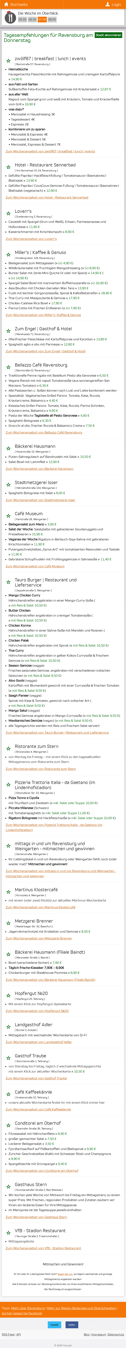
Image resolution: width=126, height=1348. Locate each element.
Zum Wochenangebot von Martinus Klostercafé (40, 907)
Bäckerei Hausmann (35, 446)
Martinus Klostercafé (36, 889)
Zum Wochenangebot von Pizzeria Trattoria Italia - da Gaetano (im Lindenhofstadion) (54, 827)
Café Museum (29, 513)
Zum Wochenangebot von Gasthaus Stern (36, 1217)
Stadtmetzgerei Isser (36, 482)
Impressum (98, 1334)
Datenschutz (116, 1334)
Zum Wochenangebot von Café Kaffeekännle (38, 1109)
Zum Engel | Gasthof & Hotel (43, 328)
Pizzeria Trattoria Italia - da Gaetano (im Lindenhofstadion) (55, 785)
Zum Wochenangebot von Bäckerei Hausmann (40, 469)
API (18, 1334)
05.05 (22, 19)
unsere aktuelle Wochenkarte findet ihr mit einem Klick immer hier (57, 1102)
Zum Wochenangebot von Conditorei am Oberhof (42, 1171)
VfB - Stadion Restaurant (40, 1230)
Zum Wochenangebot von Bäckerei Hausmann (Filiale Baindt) (50, 980)
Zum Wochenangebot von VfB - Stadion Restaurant (43, 1248)
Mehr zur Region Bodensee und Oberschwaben (81, 1308)
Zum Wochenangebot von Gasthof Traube (36, 1078)
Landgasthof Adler (33, 1024)
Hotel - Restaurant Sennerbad (45, 165)
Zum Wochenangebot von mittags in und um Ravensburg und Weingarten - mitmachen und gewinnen (61, 873)
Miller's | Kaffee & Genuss (40, 252)
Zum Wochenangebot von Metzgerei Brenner (39, 938)
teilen (71, 1324)
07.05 (42, 19)
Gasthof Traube (30, 1056)
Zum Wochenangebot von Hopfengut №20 (37, 1011)
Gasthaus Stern (31, 1184)
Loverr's (23, 211)
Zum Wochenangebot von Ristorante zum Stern (41, 769)
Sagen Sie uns (65, 1274)
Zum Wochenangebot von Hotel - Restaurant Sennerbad (47, 197)
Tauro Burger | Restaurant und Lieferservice (46, 582)
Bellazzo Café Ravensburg (41, 365)
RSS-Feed (8, 1334)
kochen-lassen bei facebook (22, 1313)
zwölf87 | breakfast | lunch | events (50, 58)
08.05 (52, 19)
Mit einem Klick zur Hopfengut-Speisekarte (40, 1004)
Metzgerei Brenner (34, 921)
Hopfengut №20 (31, 993)
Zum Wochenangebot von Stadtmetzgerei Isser (40, 500)
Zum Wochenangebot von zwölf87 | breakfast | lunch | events (50, 151)
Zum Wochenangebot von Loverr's (31, 239)
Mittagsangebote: (22, 1241)
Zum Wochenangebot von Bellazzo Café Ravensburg (44, 432)
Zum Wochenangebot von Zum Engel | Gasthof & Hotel (45, 351)
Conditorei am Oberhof (38, 1123)
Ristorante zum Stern (36, 746)
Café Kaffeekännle (33, 1092)
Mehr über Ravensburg (28, 1308)
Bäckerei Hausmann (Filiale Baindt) (50, 952)
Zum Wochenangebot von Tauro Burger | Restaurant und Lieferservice (57, 732)
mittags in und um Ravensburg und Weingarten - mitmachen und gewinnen (54, 846)
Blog (87, 1334)
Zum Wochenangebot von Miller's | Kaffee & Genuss (43, 315)
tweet (54, 1324)
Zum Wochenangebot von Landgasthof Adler (39, 1042)
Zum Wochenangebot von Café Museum (35, 566)
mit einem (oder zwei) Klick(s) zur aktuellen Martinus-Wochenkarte (57, 900)
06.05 (32, 19)
